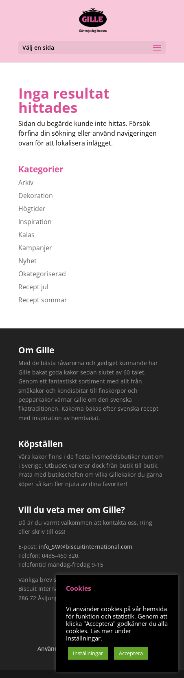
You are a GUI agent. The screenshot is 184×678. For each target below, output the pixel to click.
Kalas (26, 234)
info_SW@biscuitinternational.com (85, 546)
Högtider (32, 208)
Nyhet (27, 260)
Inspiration (35, 221)
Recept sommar (42, 299)
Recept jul (33, 286)
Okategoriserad (42, 273)
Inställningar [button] (88, 653)
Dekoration (35, 195)
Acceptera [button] (131, 653)
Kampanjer (35, 247)
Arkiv (25, 182)
